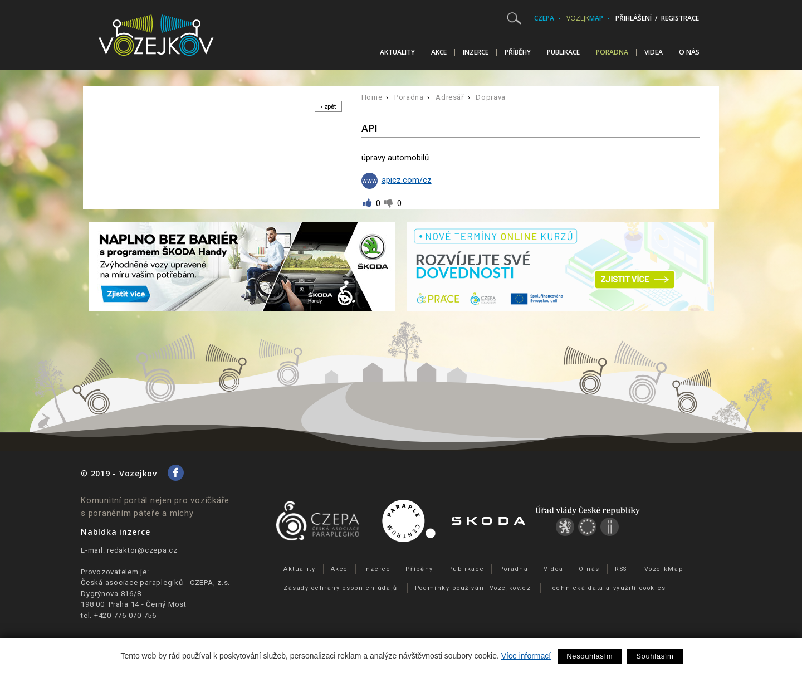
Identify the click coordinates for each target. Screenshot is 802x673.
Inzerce (475, 52)
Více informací (526, 655)
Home (372, 97)
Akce (439, 52)
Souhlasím (654, 656)
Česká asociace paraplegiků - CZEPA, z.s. (155, 582)
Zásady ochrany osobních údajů (340, 588)
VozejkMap (663, 569)
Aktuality (397, 52)
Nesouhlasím (589, 656)
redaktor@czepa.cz (142, 550)
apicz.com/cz (396, 180)
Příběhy (518, 52)
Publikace (563, 52)
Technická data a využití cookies (607, 588)
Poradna (612, 52)
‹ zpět (326, 107)
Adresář (450, 97)
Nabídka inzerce (115, 531)
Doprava (491, 97)
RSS (621, 569)
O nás (689, 52)
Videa (653, 52)
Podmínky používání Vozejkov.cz (473, 588)
